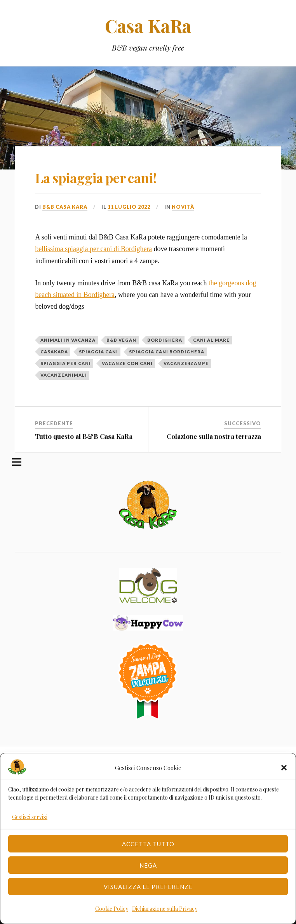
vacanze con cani (127, 363)
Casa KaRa (148, 26)
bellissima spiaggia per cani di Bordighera (93, 249)
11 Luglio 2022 (129, 207)
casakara (54, 351)
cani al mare (211, 339)
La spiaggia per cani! (96, 178)
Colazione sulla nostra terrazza (214, 436)
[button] (284, 768)
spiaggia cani (98, 351)
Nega (148, 865)
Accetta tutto (148, 843)
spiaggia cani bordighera (166, 351)
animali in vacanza (68, 339)
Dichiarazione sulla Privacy (164, 908)
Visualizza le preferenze (148, 886)
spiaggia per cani (65, 363)
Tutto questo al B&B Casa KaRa (83, 436)
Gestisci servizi (29, 817)
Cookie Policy (111, 908)
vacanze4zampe (186, 363)
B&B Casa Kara (64, 207)
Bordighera (164, 339)
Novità (183, 207)
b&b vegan (121, 339)
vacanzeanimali (63, 374)
